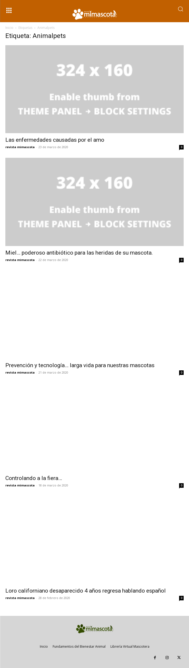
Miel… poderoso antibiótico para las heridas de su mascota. (79, 252)
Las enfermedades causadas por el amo (54, 140)
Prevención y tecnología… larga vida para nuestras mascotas (80, 365)
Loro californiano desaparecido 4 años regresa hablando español (85, 591)
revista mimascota (20, 147)
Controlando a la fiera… (33, 478)
